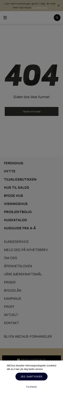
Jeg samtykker (31, 376)
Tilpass (31, 387)
